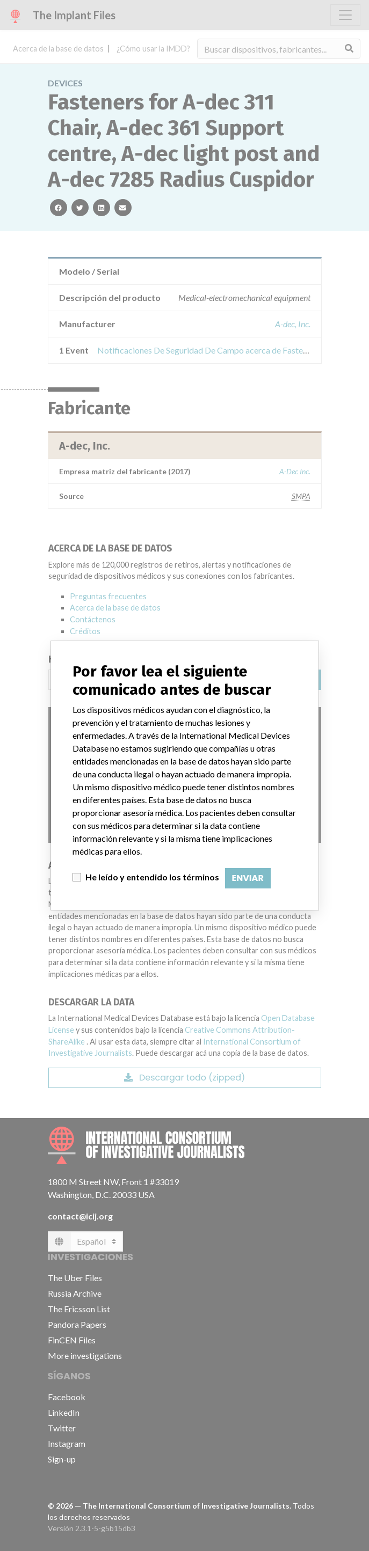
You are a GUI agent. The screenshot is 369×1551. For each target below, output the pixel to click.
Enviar (248, 878)
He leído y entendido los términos (152, 877)
